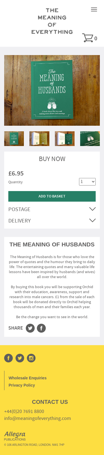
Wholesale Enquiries (28, 378)
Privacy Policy (22, 385)
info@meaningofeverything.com (37, 418)
